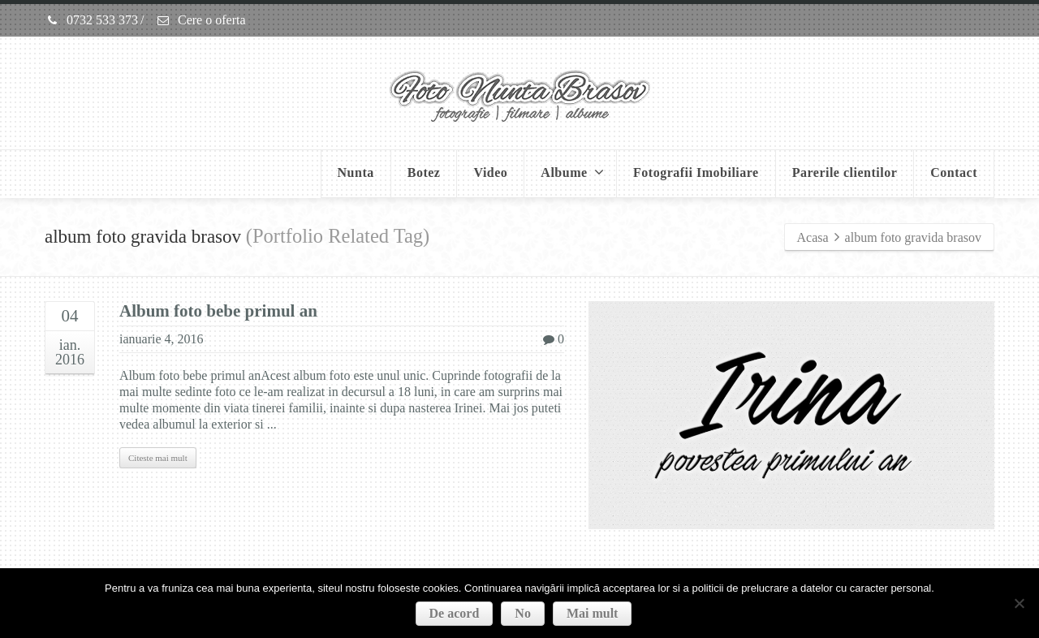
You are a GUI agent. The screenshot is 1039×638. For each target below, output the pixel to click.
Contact (953, 172)
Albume (572, 172)
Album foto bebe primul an (218, 311)
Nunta (356, 172)
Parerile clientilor (845, 172)
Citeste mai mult (158, 458)
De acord (454, 613)
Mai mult (593, 613)
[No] (1019, 603)
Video (490, 172)
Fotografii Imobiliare (696, 172)
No (523, 613)
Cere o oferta (201, 20)
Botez (424, 172)
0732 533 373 (91, 20)
